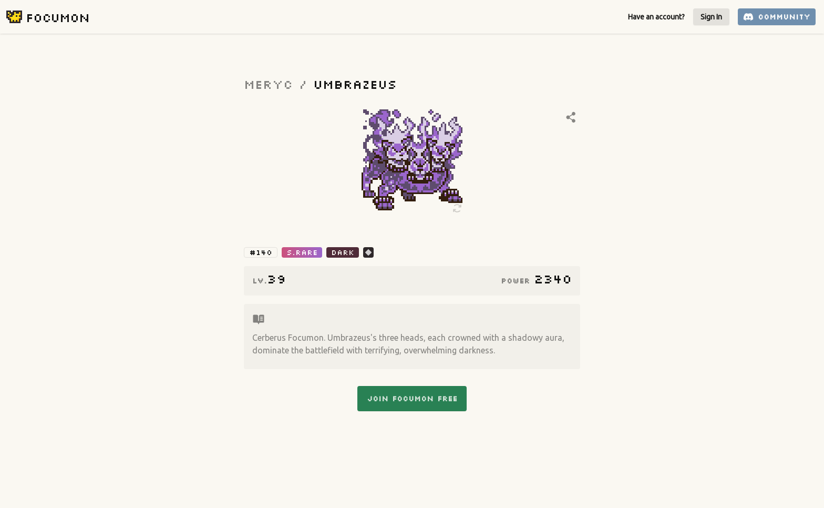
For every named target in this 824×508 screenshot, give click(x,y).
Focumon (57, 17)
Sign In (711, 17)
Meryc (268, 84)
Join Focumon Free (412, 398)
